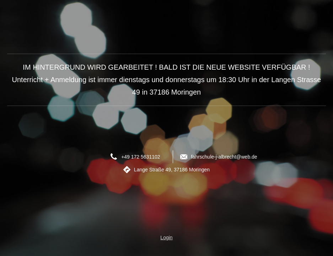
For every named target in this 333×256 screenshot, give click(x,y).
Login (166, 237)
